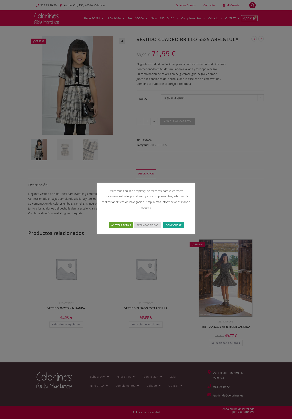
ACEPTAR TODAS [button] (121, 225)
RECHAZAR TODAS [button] (147, 225)
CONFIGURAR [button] (174, 225)
